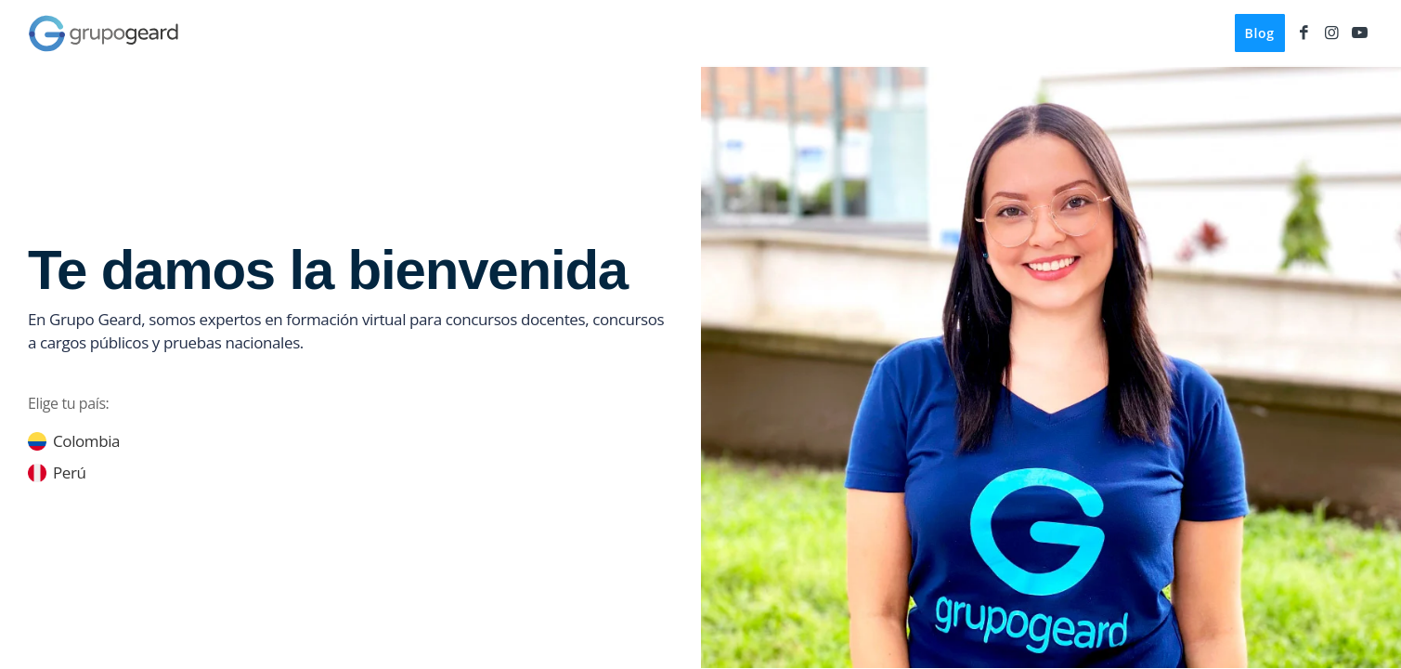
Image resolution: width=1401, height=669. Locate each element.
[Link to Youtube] (1359, 32)
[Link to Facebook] (1303, 32)
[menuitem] (1260, 33)
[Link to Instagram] (1331, 32)
